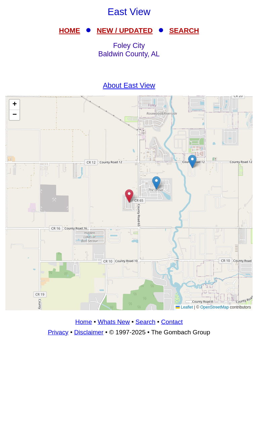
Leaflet (184, 307)
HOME (69, 30)
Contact (172, 321)
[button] (156, 183)
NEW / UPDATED (125, 30)
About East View (129, 85)
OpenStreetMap (214, 307)
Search (145, 321)
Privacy (58, 332)
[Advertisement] (129, 390)
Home (83, 321)
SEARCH (184, 30)
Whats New (114, 321)
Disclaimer (88, 332)
